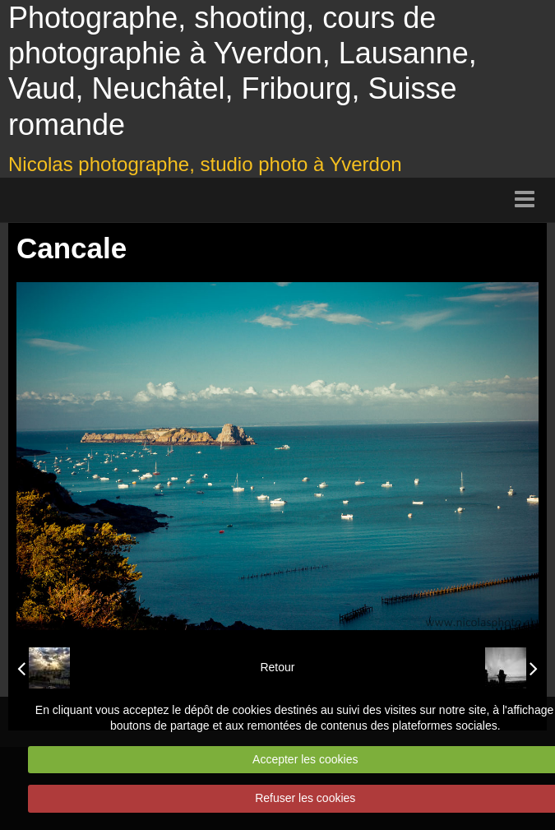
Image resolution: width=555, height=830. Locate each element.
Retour (277, 667)
